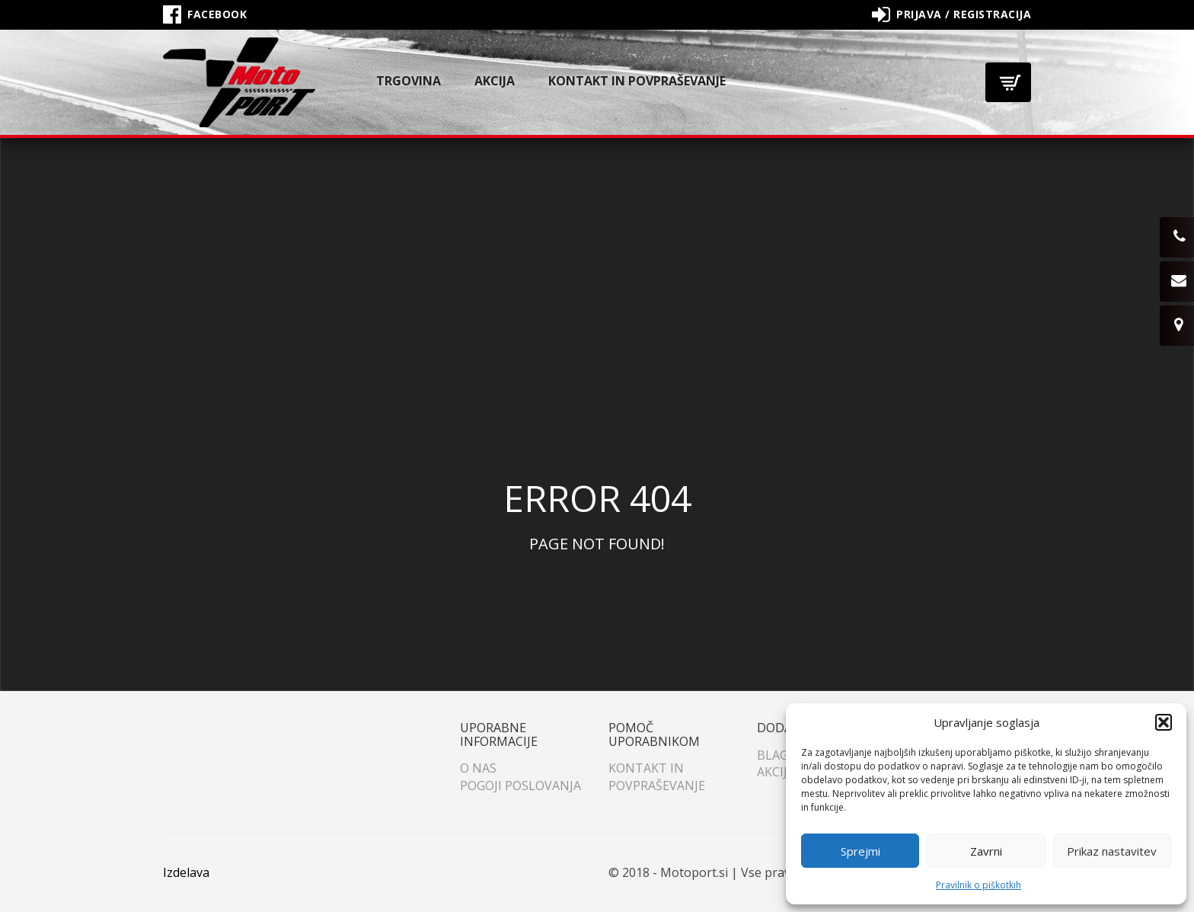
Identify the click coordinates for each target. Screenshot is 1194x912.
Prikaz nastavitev (1112, 851)
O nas (478, 768)
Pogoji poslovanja (520, 785)
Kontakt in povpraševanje (637, 80)
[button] (1163, 722)
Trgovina (408, 80)
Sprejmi (860, 851)
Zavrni (986, 851)
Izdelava (186, 872)
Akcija (494, 80)
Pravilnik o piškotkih (978, 884)
